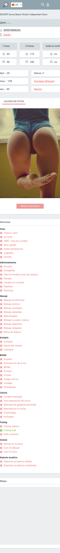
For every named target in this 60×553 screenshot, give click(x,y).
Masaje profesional (14, 300)
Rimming (8, 290)
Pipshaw (8, 286)
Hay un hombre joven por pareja (21, 274)
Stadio (25, 14)
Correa (7, 375)
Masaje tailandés (13, 312)
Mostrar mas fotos (30, 206)
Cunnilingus (10, 412)
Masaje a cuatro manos (16, 320)
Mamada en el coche (15, 408)
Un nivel (8, 237)
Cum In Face (10, 451)
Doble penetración (13, 248)
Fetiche (8, 256)
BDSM (7, 367)
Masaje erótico (12, 304)
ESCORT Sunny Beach (11, 14)
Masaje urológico (13, 308)
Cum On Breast (12, 447)
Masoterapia (10, 316)
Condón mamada (13, 396)
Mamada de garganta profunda (20, 404)
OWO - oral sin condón (16, 241)
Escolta (8, 266)
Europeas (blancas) (44, 81)
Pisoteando (10, 387)
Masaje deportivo (13, 324)
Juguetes (8, 252)
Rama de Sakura (12, 332)
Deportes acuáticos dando (18, 461)
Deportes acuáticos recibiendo (20, 465)
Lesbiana (8, 349)
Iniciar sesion (48, 4)
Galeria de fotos (14, 101)
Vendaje (8, 383)
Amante (8, 359)
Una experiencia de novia (17, 400)
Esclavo (8, 371)
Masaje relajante (12, 328)
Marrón (38, 89)
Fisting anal (10, 430)
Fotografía (9, 270)
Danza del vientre (13, 345)
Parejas (8, 278)
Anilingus (9, 416)
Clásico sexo (11, 233)
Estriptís (8, 341)
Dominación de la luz (15, 363)
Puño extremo (11, 434)
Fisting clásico (11, 426)
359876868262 (12, 29)
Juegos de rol (11, 379)
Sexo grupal (10, 245)
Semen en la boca (13, 443)
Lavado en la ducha (14, 282)
